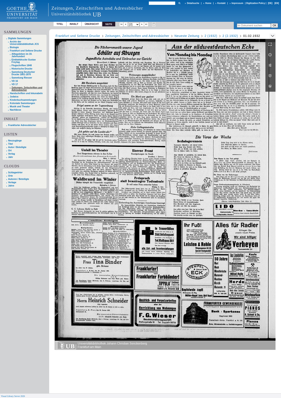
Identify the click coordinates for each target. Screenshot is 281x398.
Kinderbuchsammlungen (23, 100)
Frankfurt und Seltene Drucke (26, 50)
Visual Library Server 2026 (13, 396)
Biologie (14, 47)
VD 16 (15, 81)
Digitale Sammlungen (19, 38)
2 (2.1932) (230, 36)
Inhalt (74, 24)
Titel (59, 24)
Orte (10, 176)
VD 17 (15, 84)
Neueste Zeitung (187, 36)
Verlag (11, 154)
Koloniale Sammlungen (22, 103)
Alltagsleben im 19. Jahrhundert (22, 55)
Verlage (12, 182)
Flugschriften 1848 (22, 65)
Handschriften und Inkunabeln (26, 93)
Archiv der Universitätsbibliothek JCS (24, 42)
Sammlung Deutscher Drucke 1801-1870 (23, 73)
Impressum (237, 3)
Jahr (10, 157)
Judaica (14, 96)
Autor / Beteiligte (17, 147)
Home (208, 3)
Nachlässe (15, 110)
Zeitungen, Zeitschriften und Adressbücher (27, 88)
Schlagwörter (15, 172)
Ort (10, 150)
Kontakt (221, 3)
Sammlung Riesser (22, 78)
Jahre (11, 185)
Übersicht (92, 24)
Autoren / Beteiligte (18, 179)
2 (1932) (211, 36)
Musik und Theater (20, 106)
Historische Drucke (22, 69)
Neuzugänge (15, 140)
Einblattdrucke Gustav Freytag (24, 60)
